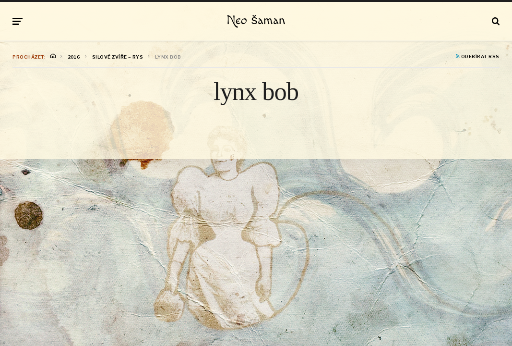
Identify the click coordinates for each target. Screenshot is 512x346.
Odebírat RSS (478, 56)
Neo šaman (255, 20)
